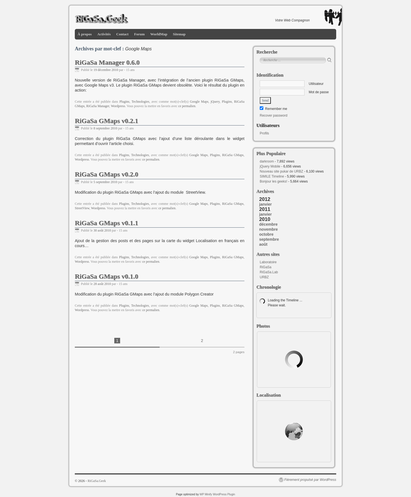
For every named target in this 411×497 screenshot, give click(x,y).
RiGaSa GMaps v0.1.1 (106, 223)
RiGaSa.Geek (97, 481)
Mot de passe (294, 92)
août (263, 244)
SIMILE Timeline (272, 176)
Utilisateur (291, 84)
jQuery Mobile (270, 166)
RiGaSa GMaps (233, 155)
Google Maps (199, 102)
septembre (269, 239)
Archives (265, 191)
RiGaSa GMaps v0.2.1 (106, 120)
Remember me (273, 109)
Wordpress (118, 106)
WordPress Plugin (224, 494)
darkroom (267, 161)
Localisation (268, 395)
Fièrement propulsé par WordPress (310, 480)
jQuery (215, 102)
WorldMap (158, 34)
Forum (139, 34)
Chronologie (268, 287)
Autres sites (267, 254)
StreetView (82, 208)
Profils (264, 133)
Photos (263, 326)
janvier (265, 204)
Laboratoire (268, 262)
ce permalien (186, 106)
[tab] (295, 204)
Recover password (273, 115)
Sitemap (179, 34)
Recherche (266, 52)
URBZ (264, 277)
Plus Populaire (271, 153)
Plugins (124, 102)
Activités (104, 34)
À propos (85, 34)
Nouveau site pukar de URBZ (281, 171)
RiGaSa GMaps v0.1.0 (106, 276)
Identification (269, 75)
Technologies (140, 102)
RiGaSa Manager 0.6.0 (107, 62)
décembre (268, 224)
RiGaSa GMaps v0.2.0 (106, 174)
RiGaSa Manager (97, 106)
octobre (266, 234)
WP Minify (206, 494)
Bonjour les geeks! (273, 181)
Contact (122, 34)
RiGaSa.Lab (269, 272)
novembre (268, 229)
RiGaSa (265, 267)
